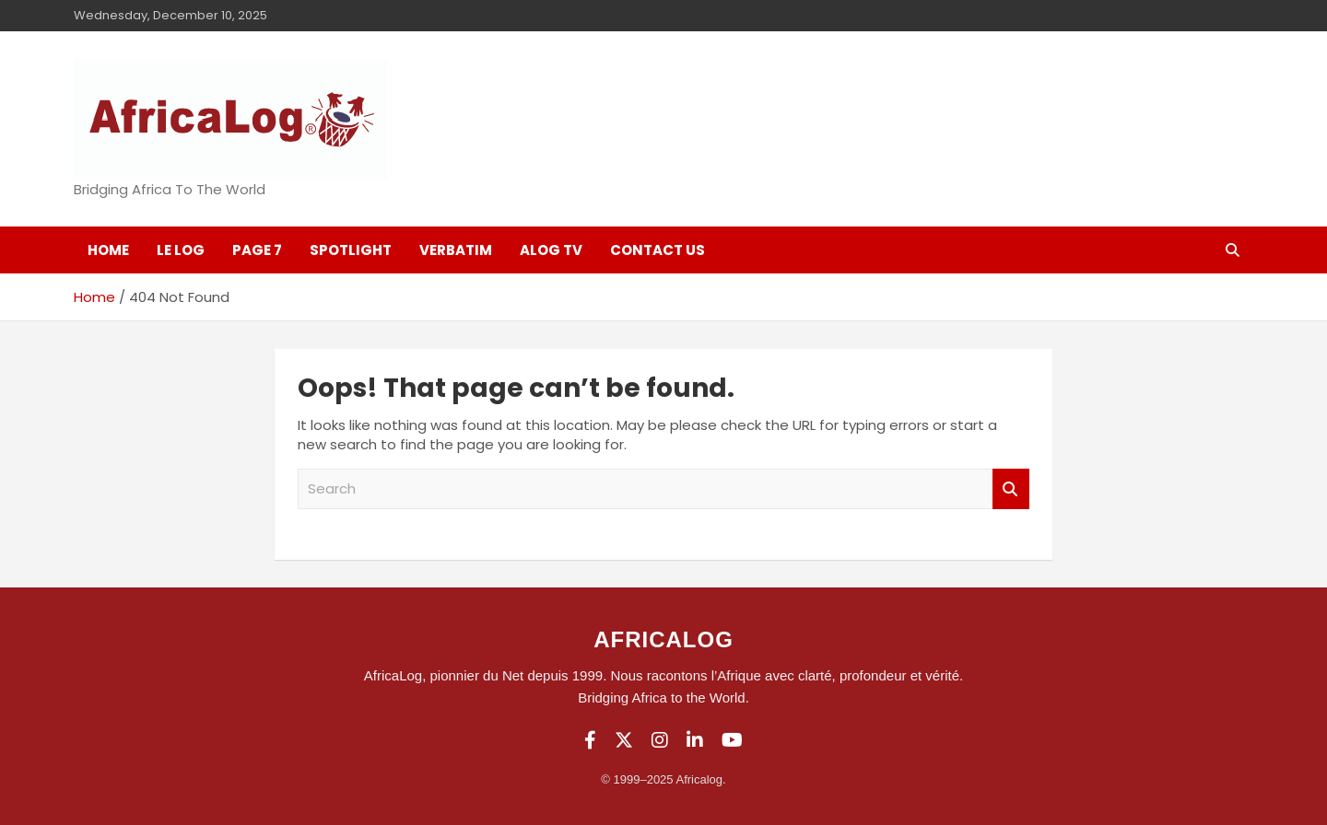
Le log (181, 250)
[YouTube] (732, 740)
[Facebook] (590, 740)
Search (1010, 489)
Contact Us (657, 250)
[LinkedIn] (695, 740)
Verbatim (455, 250)
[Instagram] (660, 740)
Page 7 (257, 250)
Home (108, 250)
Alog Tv (551, 250)
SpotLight (351, 250)
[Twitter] (624, 740)
